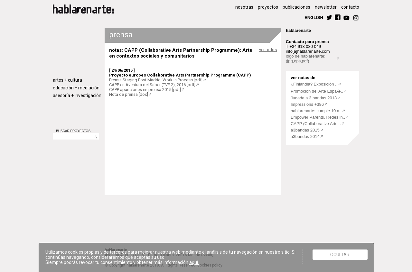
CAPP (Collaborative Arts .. (316, 123)
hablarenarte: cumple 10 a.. (316, 110)
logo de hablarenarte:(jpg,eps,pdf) (305, 58)
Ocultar (340, 254)
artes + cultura (67, 80)
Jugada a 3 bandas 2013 (314, 97)
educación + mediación (76, 87)
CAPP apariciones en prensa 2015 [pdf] (145, 89)
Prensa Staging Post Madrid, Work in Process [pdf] (155, 79)
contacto (350, 7)
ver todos (268, 49)
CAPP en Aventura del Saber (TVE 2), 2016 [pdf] (152, 84)
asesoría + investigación (77, 95)
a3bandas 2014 (305, 136)
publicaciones (296, 7)
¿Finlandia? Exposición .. (314, 84)
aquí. (194, 262)
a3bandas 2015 (305, 130)
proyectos (268, 7)
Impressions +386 (307, 104)
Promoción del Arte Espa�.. (317, 91)
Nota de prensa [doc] (128, 94)
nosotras (244, 7)
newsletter (326, 7)
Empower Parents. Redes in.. (318, 117)
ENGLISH (313, 17)
